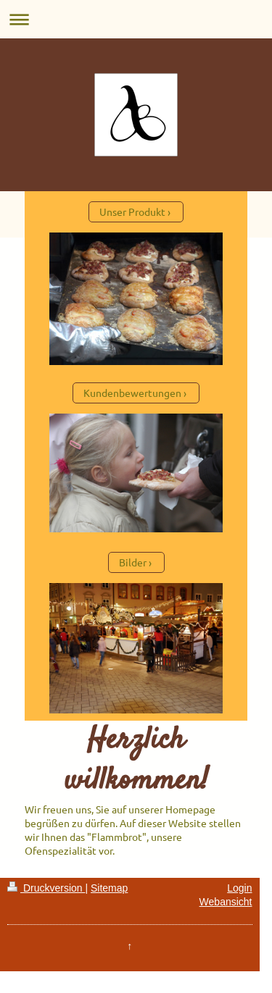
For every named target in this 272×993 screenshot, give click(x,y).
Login (239, 888)
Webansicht (225, 902)
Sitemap (109, 888)
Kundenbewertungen (132, 392)
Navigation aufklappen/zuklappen (136, 19)
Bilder (133, 562)
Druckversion (46, 888)
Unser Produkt (132, 211)
